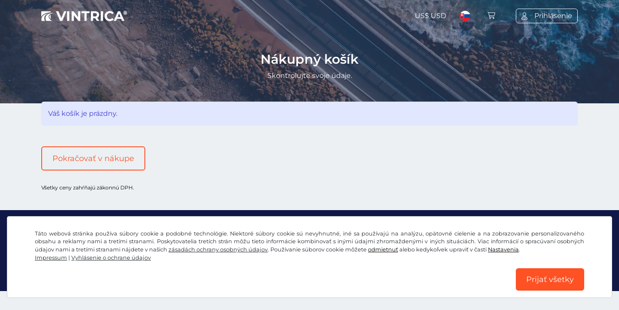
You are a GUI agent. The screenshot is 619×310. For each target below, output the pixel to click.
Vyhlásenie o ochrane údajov (111, 257)
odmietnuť (383, 249)
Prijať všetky (550, 279)
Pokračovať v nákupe (93, 158)
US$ (430, 16)
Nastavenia (503, 249)
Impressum (51, 257)
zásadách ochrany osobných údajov (218, 249)
